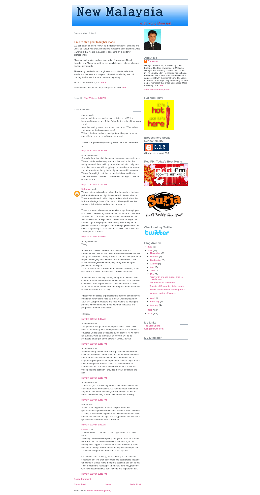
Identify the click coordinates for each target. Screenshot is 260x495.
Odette (84, 429)
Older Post (135, 484)
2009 (150, 310)
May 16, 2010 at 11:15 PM (94, 150)
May (152, 274)
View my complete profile (157, 89)
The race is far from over (162, 282)
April (153, 298)
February (155, 301)
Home (108, 484)
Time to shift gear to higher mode (167, 286)
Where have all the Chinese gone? (167, 289)
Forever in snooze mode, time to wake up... (166, 278)
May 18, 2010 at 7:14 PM (93, 236)
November (155, 253)
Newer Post (80, 484)
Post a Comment (82, 479)
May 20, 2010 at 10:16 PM (94, 344)
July (152, 267)
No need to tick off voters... (163, 293)
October (154, 256)
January (154, 305)
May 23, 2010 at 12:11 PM (94, 474)
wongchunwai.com (153, 329)
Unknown (86, 189)
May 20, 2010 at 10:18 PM (94, 378)
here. (161, 85)
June (153, 270)
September (156, 260)
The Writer (153, 61)
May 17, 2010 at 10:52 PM (94, 184)
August (154, 263)
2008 (150, 313)
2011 (150, 247)
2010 (150, 250)
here (103, 82)
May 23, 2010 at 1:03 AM (93, 424)
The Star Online (152, 326)
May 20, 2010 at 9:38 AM (93, 319)
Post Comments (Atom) (99, 490)
